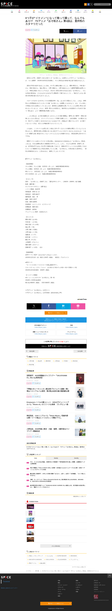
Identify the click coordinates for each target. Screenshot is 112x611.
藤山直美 (42, 563)
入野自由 (56, 361)
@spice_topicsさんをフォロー (9, 588)
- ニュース (77, 582)
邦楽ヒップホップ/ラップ (35, 556)
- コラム (77, 589)
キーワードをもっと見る (78, 567)
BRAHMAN (73, 556)
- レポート (77, 587)
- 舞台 (58, 582)
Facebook (6, 581)
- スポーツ (59, 593)
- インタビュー (78, 585)
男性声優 (30, 364)
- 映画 (58, 596)
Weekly (56, 458)
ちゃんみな (49, 556)
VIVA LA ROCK (49, 559)
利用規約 (96, 589)
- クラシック (60, 587)
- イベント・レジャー (62, 585)
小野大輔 (30, 361)
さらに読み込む (61, 546)
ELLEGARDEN (61, 559)
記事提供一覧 (97, 582)
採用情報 (96, 587)
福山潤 (39, 361)
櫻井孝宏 (47, 361)
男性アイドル (31, 563)
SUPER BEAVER (61, 556)
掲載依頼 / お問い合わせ (99, 585)
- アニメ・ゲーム (61, 589)
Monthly (76, 458)
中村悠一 (65, 361)
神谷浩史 (74, 361)
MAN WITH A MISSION (34, 559)
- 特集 (76, 591)
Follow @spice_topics (40, 327)
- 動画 (76, 580)
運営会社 (96, 580)
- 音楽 (58, 580)
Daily (35, 458)
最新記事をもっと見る (79, 496)
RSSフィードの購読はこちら (57, 313)
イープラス (28, 571)
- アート (59, 591)
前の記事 (30, 351)
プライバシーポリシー (99, 591)
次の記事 (82, 351)
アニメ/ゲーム (73, 559)
